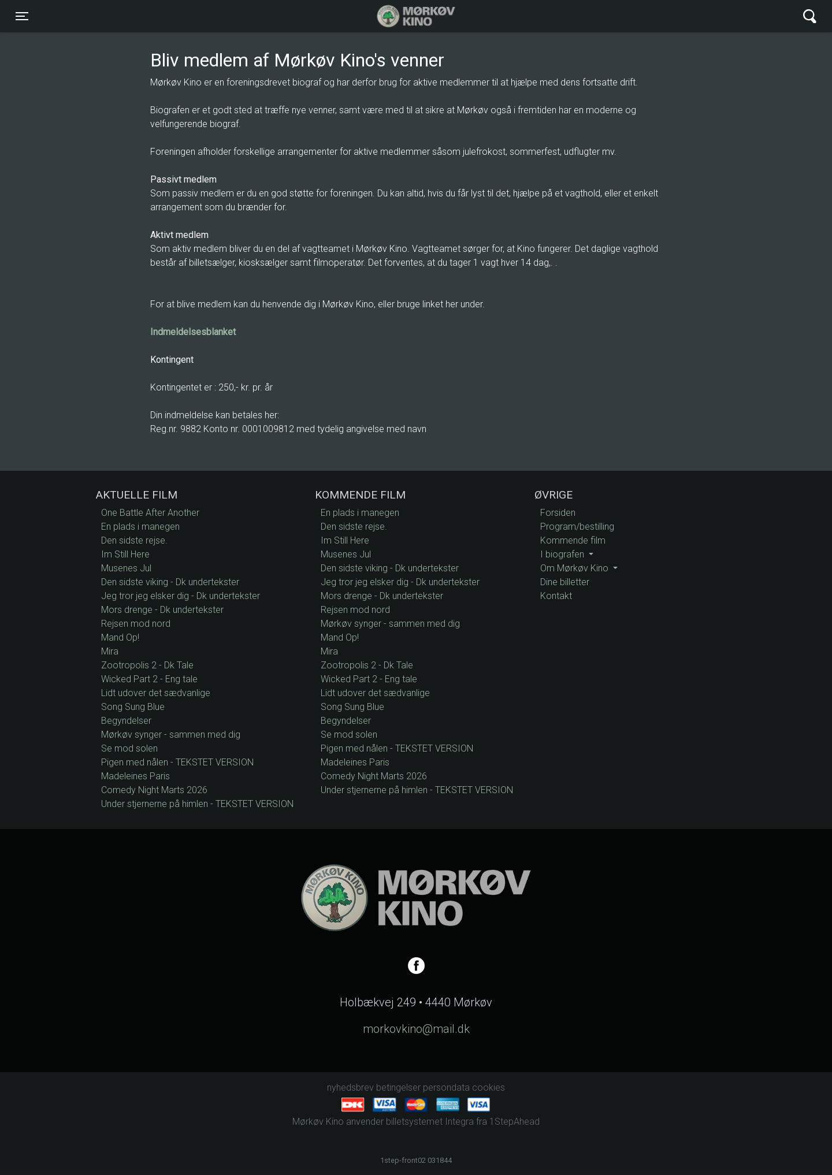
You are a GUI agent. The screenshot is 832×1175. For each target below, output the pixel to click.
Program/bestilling (577, 526)
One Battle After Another (150, 512)
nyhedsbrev (350, 1087)
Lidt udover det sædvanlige (155, 692)
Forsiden (557, 512)
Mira (109, 651)
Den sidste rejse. (134, 540)
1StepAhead (514, 1121)
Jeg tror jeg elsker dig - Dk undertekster (180, 595)
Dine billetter (564, 582)
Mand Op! (120, 637)
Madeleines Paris (135, 776)
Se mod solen (129, 748)
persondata (446, 1087)
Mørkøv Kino (405, 16)
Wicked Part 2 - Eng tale (149, 679)
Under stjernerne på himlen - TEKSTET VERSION (197, 803)
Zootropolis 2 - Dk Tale (147, 665)
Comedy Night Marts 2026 (154, 789)
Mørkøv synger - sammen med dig (170, 734)
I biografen (563, 554)
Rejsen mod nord (135, 623)
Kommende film (573, 540)
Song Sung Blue (133, 706)
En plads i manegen (140, 526)
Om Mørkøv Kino (575, 568)
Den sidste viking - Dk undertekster (170, 582)
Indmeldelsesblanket (193, 331)
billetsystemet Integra (430, 1121)
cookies (488, 1087)
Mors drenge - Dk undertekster (162, 609)
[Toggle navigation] (22, 16)
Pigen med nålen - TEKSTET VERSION (177, 762)
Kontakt (556, 595)
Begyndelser (126, 720)
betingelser (398, 1087)
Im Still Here (125, 554)
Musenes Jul (126, 568)
